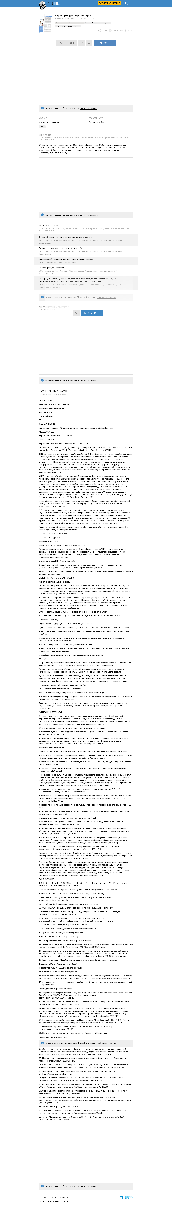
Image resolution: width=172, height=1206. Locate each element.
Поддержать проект (109, 3)
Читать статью (92, 313)
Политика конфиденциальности (53, 1201)
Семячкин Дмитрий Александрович (69, 23)
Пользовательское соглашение (53, 1197)
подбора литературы (106, 1043)
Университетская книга (49, 122)
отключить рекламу (88, 108)
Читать (104, 43)
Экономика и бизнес (98, 122)
